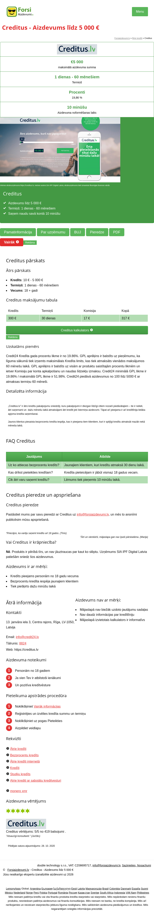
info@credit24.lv (27, 637)
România (63, 892)
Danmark (126, 888)
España (136, 888)
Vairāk (11, 242)
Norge (29, 892)
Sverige (95, 892)
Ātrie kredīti (137, 38)
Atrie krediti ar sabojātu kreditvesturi (35, 780)
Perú (36, 892)
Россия (73, 892)
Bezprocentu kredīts (24, 755)
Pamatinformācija (18, 232)
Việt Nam (131, 892)
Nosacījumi (143, 865)
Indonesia (119, 892)
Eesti (74, 888)
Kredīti (14, 768)
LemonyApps (13, 888)
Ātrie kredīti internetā (25, 761)
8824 (22, 643)
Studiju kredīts (20, 774)
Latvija (81, 888)
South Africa (106, 892)
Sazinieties (129, 865)
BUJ (77, 232)
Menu (140, 11)
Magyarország (94, 888)
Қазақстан (84, 892)
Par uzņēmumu (53, 232)
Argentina (35, 888)
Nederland (19, 892)
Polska (43, 892)
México (9, 892)
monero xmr (18, 791)
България (47, 888)
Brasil (105, 888)
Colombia (114, 888)
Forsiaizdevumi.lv (122, 38)
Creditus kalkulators (77, 330)
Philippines (143, 892)
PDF (116, 232)
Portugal (52, 892)
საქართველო (62, 888)
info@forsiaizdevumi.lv (93, 514)
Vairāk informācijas (47, 706)
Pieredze (97, 232)
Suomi (144, 888)
